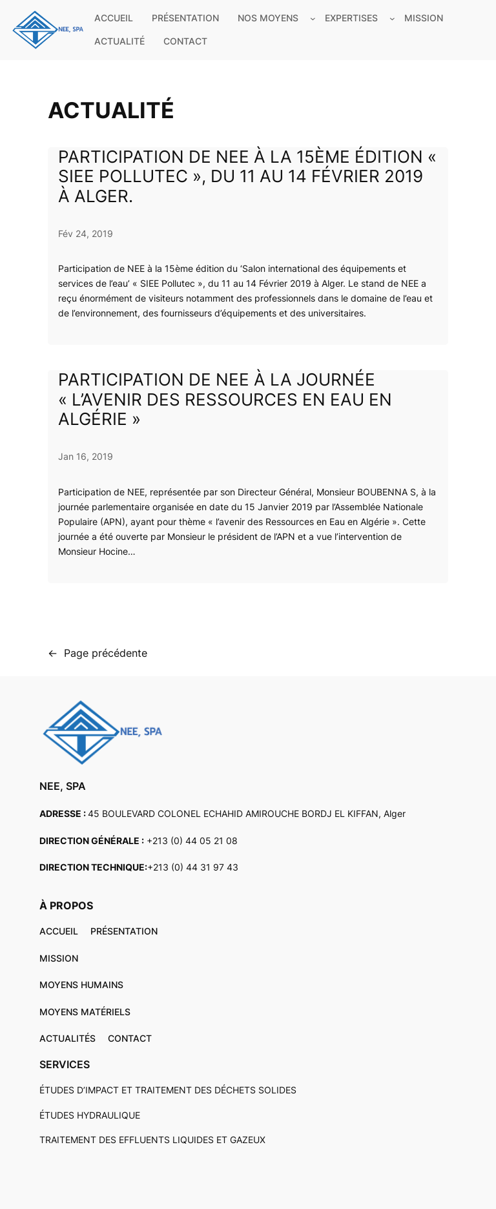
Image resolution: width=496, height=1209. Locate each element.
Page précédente (97, 653)
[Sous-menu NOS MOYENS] (313, 18)
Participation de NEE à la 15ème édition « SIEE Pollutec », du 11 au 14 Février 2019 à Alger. (247, 177)
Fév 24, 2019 (85, 233)
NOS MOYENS (268, 17)
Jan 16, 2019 (85, 456)
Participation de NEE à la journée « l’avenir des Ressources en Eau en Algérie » (225, 399)
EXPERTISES (351, 17)
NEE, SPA (62, 786)
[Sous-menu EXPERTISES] (392, 18)
